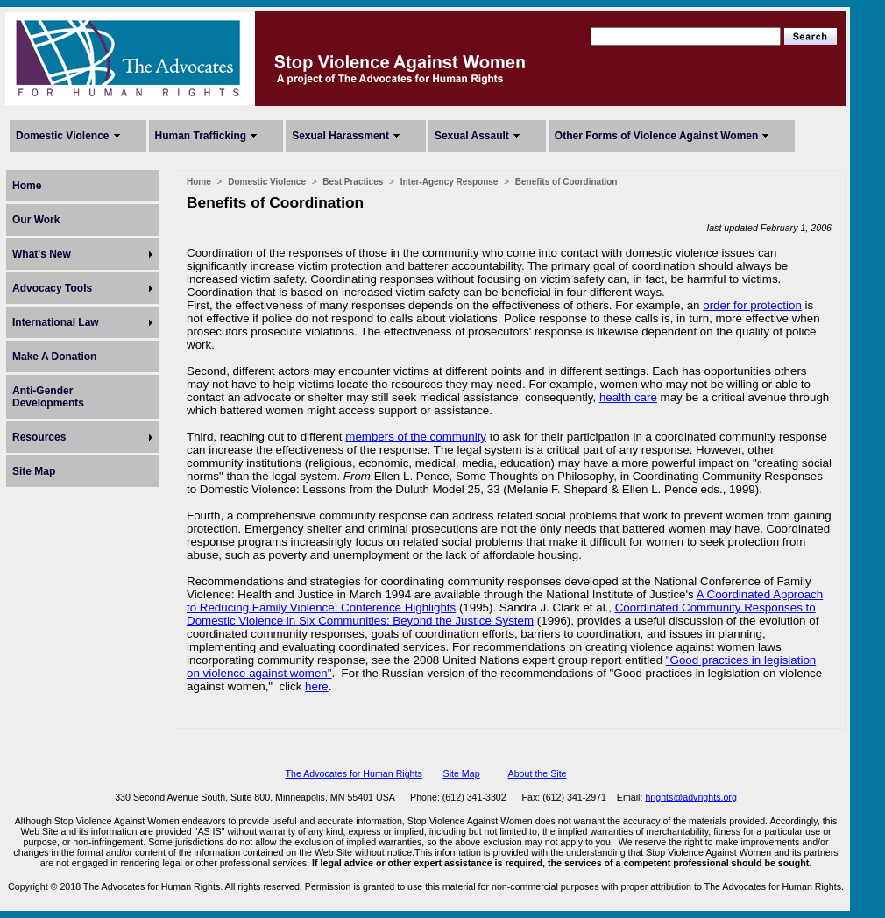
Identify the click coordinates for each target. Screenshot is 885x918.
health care (628, 397)
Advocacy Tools (52, 288)
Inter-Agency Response (449, 182)
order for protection (752, 305)
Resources (39, 437)
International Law (55, 322)
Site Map (33, 471)
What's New (41, 254)
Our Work (36, 220)
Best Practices (352, 182)
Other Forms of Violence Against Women (656, 136)
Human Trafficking (201, 136)
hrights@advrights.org (690, 797)
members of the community (415, 436)
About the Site (537, 773)
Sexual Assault (472, 136)
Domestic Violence (63, 136)
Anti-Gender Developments (48, 397)
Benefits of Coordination (566, 182)
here (317, 686)
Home (26, 186)
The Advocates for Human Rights (353, 773)
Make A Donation (54, 356)
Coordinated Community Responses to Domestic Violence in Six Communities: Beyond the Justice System (501, 614)
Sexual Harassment (340, 136)
